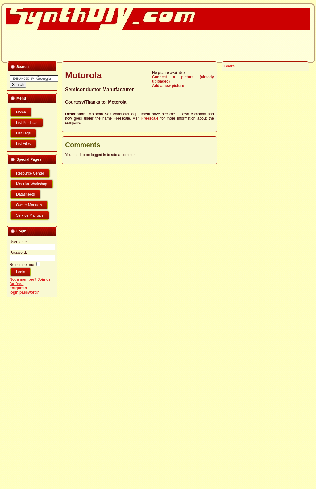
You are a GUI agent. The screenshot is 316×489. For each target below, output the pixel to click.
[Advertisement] (154, 45)
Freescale (149, 118)
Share (229, 66)
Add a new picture (168, 85)
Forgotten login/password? (24, 290)
